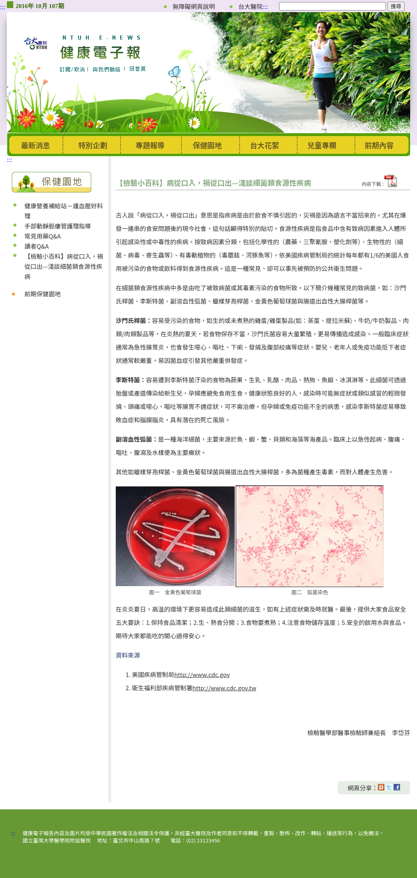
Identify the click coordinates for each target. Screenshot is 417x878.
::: (2, 7)
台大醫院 (250, 6)
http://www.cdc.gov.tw (224, 687)
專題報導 (150, 145)
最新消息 (35, 145)
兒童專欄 (321, 145)
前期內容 (379, 145)
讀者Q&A (36, 246)
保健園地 (207, 145)
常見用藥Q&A (42, 236)
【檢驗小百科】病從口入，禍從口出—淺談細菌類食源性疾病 (63, 266)
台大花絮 (264, 145)
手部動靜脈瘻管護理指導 (57, 226)
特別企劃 (92, 145)
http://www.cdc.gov (202, 674)
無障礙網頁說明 (194, 6)
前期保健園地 (42, 293)
